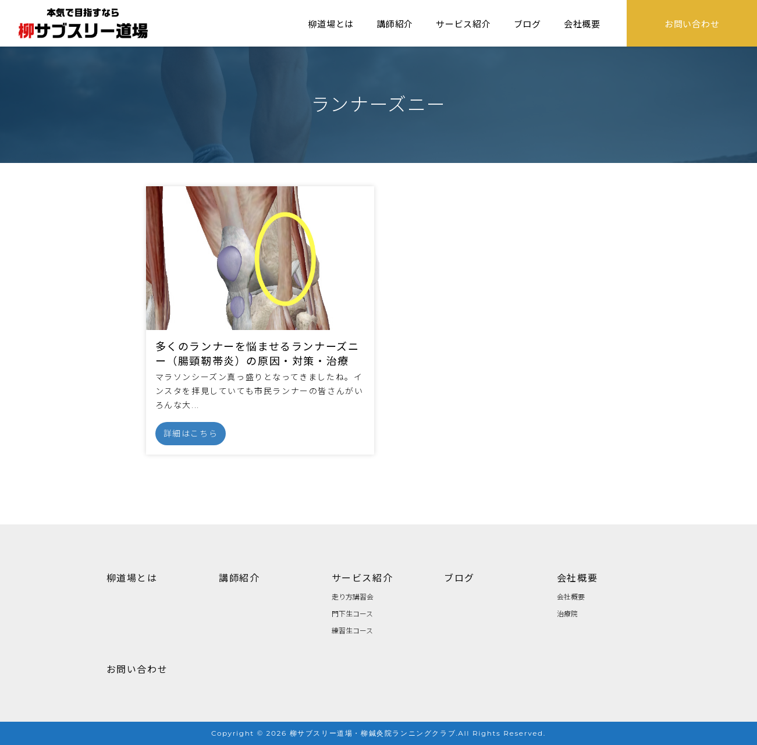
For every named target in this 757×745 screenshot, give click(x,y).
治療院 (567, 613)
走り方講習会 (353, 596)
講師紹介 (394, 23)
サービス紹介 (463, 23)
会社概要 (582, 23)
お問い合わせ (692, 23)
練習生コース (352, 630)
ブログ (527, 23)
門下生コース (352, 613)
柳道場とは (331, 23)
